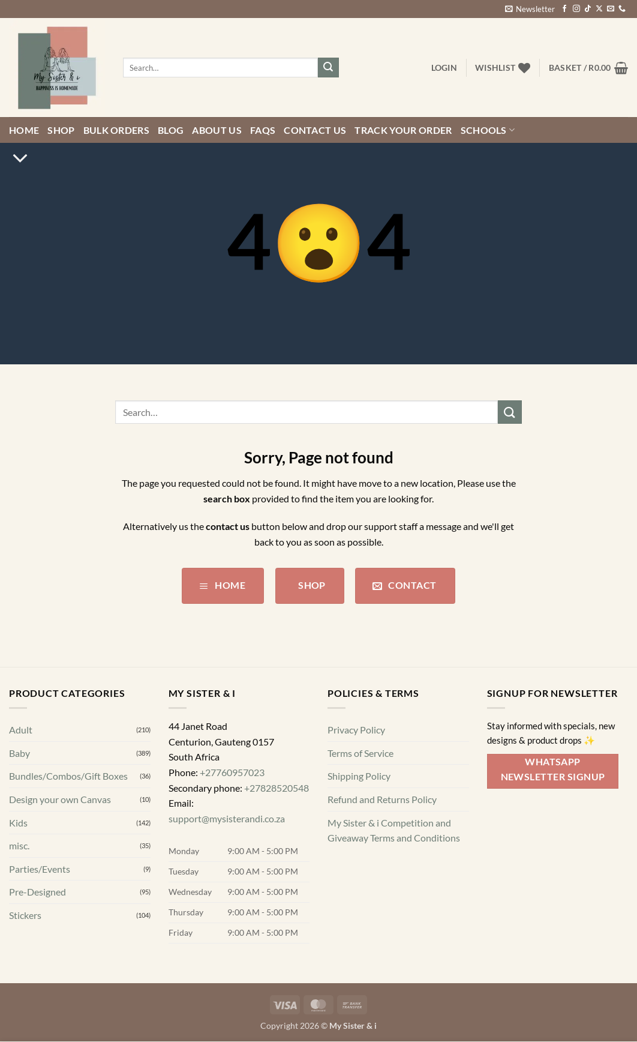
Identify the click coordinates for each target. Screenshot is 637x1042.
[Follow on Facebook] (564, 9)
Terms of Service (360, 753)
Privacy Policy (356, 729)
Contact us (315, 130)
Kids (18, 822)
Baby (19, 753)
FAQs (262, 130)
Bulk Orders (116, 130)
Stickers (25, 915)
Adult (20, 729)
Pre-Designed (37, 892)
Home (24, 130)
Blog (171, 130)
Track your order (403, 130)
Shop (60, 130)
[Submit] (328, 68)
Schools (488, 130)
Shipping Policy (358, 776)
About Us (217, 130)
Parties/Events (39, 869)
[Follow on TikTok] (587, 9)
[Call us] (622, 9)
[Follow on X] (599, 9)
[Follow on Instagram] (576, 9)
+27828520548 (276, 788)
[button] (530, 9)
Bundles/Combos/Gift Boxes (68, 776)
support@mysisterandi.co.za (227, 818)
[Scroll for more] (20, 158)
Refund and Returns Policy (382, 799)
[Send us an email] (610, 9)
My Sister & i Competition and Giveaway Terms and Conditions (393, 830)
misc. (19, 845)
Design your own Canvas (60, 799)
